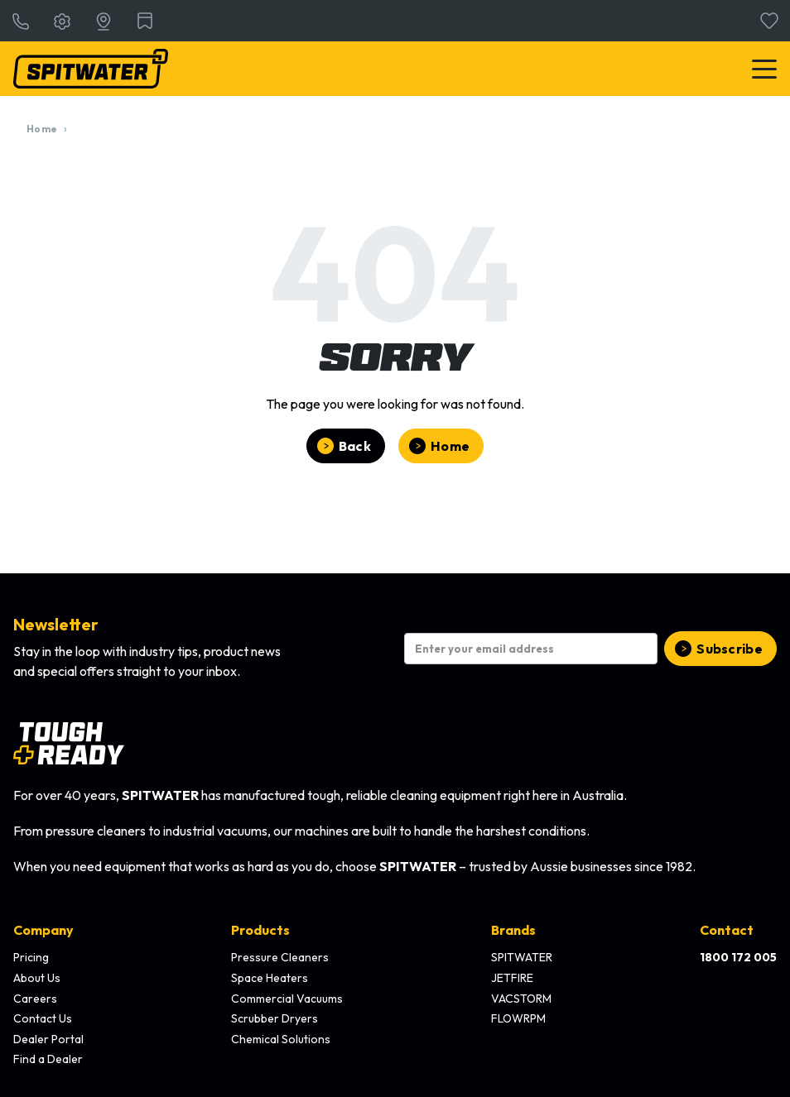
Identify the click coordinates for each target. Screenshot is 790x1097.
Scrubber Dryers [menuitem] (274, 1018)
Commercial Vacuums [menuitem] (287, 998)
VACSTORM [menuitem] (521, 998)
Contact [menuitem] (727, 930)
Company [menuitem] (43, 930)
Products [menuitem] (260, 930)
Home (41, 128)
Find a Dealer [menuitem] (48, 1058)
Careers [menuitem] (35, 998)
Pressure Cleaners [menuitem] (280, 957)
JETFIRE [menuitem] (512, 977)
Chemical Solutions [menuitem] (280, 1039)
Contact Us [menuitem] (42, 1018)
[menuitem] (738, 958)
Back (355, 446)
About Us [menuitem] (36, 977)
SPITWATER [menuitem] (521, 957)
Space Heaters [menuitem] (269, 977)
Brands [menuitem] (513, 930)
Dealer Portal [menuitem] (48, 1039)
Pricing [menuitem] (31, 957)
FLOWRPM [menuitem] (518, 1018)
